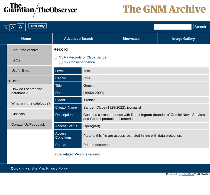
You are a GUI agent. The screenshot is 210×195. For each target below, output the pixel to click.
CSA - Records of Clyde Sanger (83, 57)
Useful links (20, 71)
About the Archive (24, 50)
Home (26, 39)
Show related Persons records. (77, 154)
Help (14, 81)
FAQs (15, 60)
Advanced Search (78, 39)
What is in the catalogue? (30, 103)
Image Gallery (183, 39)
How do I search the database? (26, 91)
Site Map (38, 168)
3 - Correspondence (79, 62)
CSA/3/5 (89, 78)
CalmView (188, 174)
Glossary (18, 114)
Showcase (131, 39)
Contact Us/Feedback (28, 124)
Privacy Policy (57, 168)
